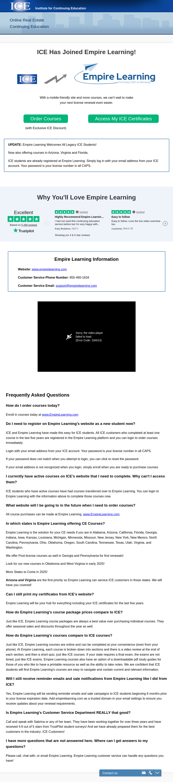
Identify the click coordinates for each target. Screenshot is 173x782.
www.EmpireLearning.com (60, 414)
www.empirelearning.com (49, 269)
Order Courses (45, 118)
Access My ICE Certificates (123, 118)
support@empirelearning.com (76, 285)
